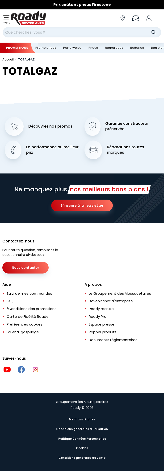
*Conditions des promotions (31, 308)
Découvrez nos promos (50, 126)
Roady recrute (101, 308)
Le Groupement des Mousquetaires (120, 293)
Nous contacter (25, 267)
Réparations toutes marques (125, 150)
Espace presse (101, 324)
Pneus (93, 47)
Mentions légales (82, 419)
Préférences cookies (24, 324)
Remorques (114, 47)
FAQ (10, 300)
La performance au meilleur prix (52, 150)
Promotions (17, 47)
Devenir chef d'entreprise (111, 300)
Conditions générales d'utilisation (82, 429)
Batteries (137, 47)
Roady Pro (97, 316)
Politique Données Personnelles (82, 439)
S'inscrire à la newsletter (82, 205)
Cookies (82, 448)
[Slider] (82, 4)
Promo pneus (45, 47)
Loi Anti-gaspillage (23, 332)
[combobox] (82, 32)
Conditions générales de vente (82, 458)
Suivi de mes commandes (29, 293)
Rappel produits (103, 332)
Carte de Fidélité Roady (27, 316)
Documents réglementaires (113, 339)
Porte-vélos (72, 47)
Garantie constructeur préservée (126, 126)
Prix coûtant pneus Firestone (82, 4)
